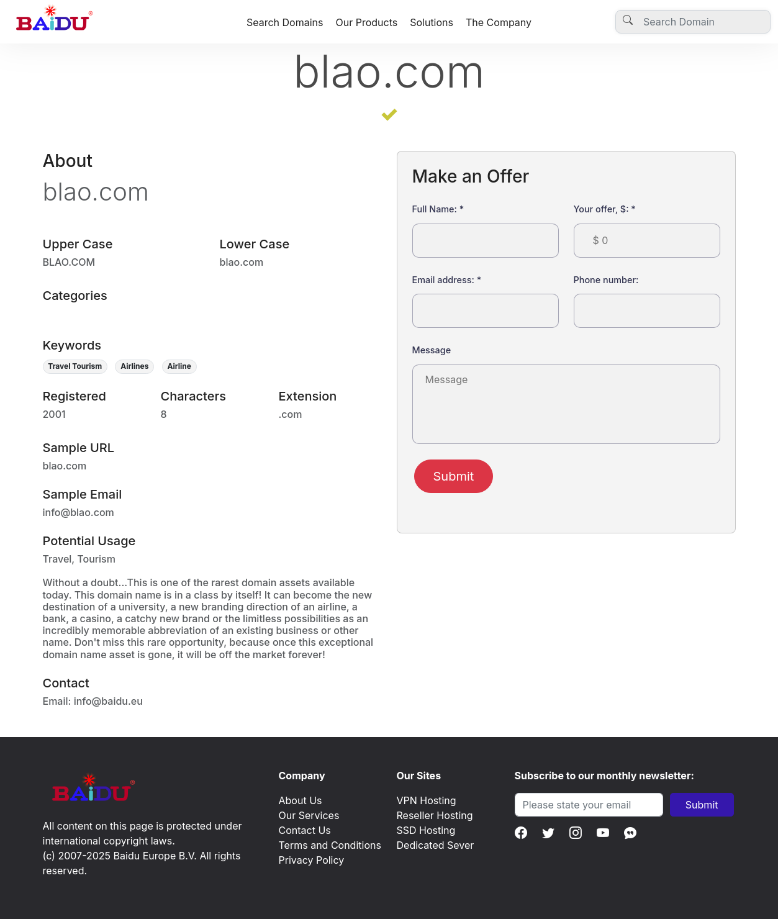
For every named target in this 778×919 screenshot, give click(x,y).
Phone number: (606, 279)
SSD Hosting (426, 830)
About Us (300, 800)
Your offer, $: (605, 209)
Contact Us (305, 830)
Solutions (431, 22)
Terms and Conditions (330, 845)
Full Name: (438, 209)
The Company (498, 22)
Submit (453, 476)
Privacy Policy (312, 860)
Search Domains (285, 22)
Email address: (447, 279)
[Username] (693, 22)
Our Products (366, 22)
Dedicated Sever (435, 845)
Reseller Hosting (435, 815)
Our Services (309, 815)
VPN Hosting (426, 800)
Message (431, 350)
